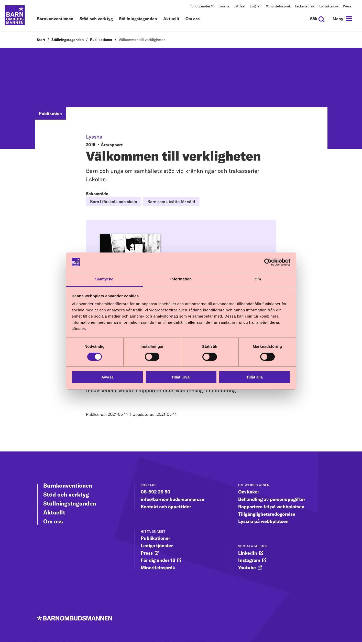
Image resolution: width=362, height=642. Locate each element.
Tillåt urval (181, 377)
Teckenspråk (304, 6)
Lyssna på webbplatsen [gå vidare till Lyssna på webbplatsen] (263, 521)
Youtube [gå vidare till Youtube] (247, 568)
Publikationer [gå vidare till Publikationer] (155, 538)
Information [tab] (181, 279)
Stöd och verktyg (96, 19)
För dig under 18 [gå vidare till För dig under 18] (158, 560)
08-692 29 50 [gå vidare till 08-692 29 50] (155, 492)
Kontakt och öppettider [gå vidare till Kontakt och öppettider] (166, 507)
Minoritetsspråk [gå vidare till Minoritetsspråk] (158, 568)
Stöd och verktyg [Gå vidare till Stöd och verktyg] (66, 494)
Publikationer (101, 39)
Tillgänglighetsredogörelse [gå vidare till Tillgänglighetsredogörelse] (266, 514)
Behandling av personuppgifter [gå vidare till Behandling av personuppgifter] (271, 499)
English (255, 6)
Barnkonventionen (55, 19)
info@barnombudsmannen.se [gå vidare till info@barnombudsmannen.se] (172, 499)
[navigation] (341, 19)
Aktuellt (171, 19)
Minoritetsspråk (278, 6)
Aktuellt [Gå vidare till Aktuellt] (54, 512)
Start (41, 39)
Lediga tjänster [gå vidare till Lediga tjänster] (157, 546)
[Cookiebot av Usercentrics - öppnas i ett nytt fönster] (268, 262)
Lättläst (240, 6)
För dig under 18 (202, 6)
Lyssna (223, 6)
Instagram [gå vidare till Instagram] (249, 560)
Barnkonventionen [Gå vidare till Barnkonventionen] (67, 485)
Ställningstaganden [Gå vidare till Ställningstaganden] (69, 503)
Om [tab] (258, 279)
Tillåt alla (254, 377)
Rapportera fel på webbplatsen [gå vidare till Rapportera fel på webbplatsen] (271, 507)
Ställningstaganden (138, 19)
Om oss (192, 19)
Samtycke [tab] (104, 279)
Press (347, 6)
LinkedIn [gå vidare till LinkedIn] (247, 553)
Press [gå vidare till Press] (147, 553)
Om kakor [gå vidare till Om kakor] (248, 492)
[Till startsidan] (15, 16)
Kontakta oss (329, 6)
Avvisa (107, 377)
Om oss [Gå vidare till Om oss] (53, 521)
